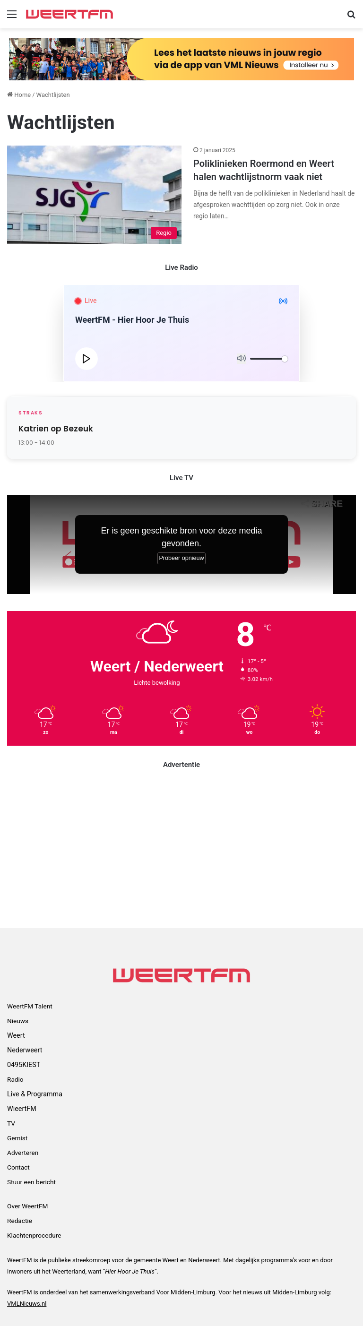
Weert (16, 1035)
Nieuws (17, 1021)
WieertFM (21, 1108)
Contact (18, 1167)
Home (19, 94)
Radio (15, 1079)
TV (11, 1123)
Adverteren (22, 1152)
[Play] (86, 358)
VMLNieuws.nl (26, 1303)
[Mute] (241, 358)
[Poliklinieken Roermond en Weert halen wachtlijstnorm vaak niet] (94, 195)
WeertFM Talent (29, 1006)
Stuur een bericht (31, 1182)
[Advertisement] (181, 848)
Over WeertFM (27, 1206)
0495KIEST (23, 1064)
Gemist (17, 1138)
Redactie (19, 1220)
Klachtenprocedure (34, 1235)
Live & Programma (34, 1094)
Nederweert (24, 1050)
